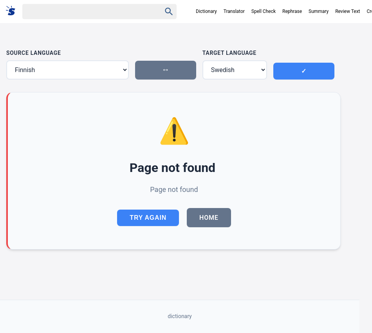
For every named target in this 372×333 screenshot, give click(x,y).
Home (209, 217)
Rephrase (292, 11)
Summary (319, 11)
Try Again (148, 217)
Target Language (229, 53)
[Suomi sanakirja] (13, 11)
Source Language (33, 53)
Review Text (347, 11)
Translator (234, 11)
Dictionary (206, 11)
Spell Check (263, 11)
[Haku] (85, 11)
